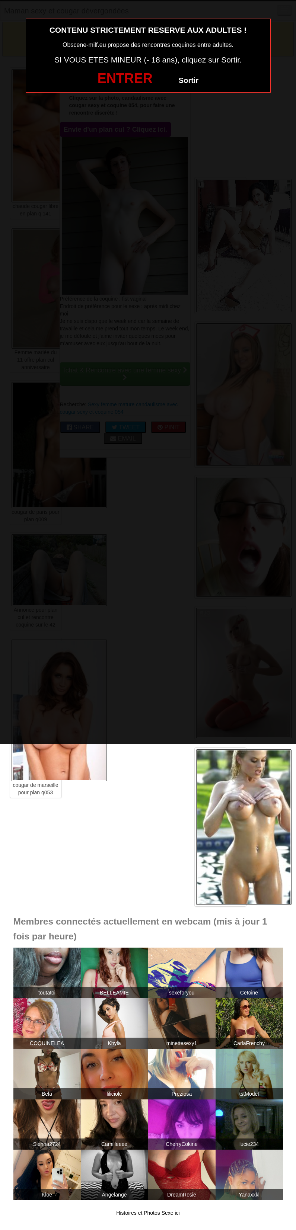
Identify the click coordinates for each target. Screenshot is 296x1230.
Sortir (188, 80)
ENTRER (125, 78)
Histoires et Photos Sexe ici (147, 1213)
